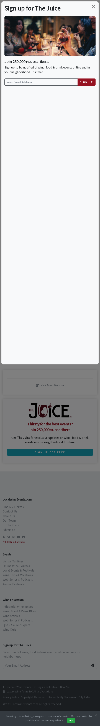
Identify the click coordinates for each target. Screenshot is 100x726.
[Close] (96, 715)
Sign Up (86, 82)
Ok (71, 720)
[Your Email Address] (41, 82)
